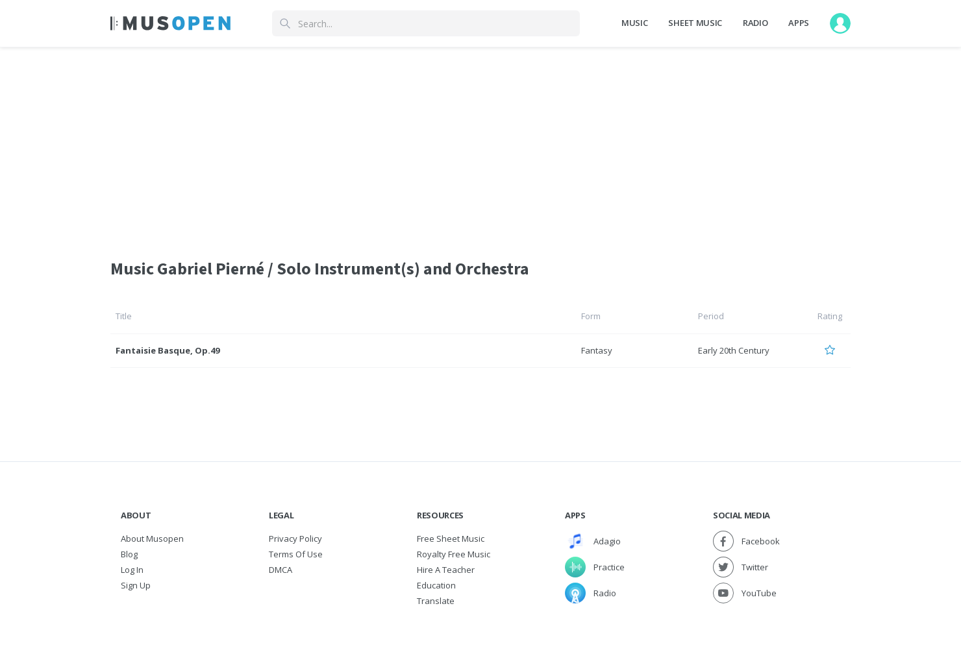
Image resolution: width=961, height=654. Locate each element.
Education (436, 585)
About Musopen (152, 538)
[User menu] (840, 23)
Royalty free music (453, 554)
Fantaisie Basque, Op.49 (167, 350)
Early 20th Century (733, 350)
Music (634, 23)
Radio (755, 23)
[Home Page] (170, 23)
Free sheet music (450, 538)
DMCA (280, 569)
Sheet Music (694, 23)
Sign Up (136, 585)
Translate (436, 601)
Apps (798, 23)
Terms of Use (296, 554)
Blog (129, 554)
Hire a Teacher (446, 569)
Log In (132, 569)
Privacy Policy (295, 538)
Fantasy (596, 350)
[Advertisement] (480, 145)
